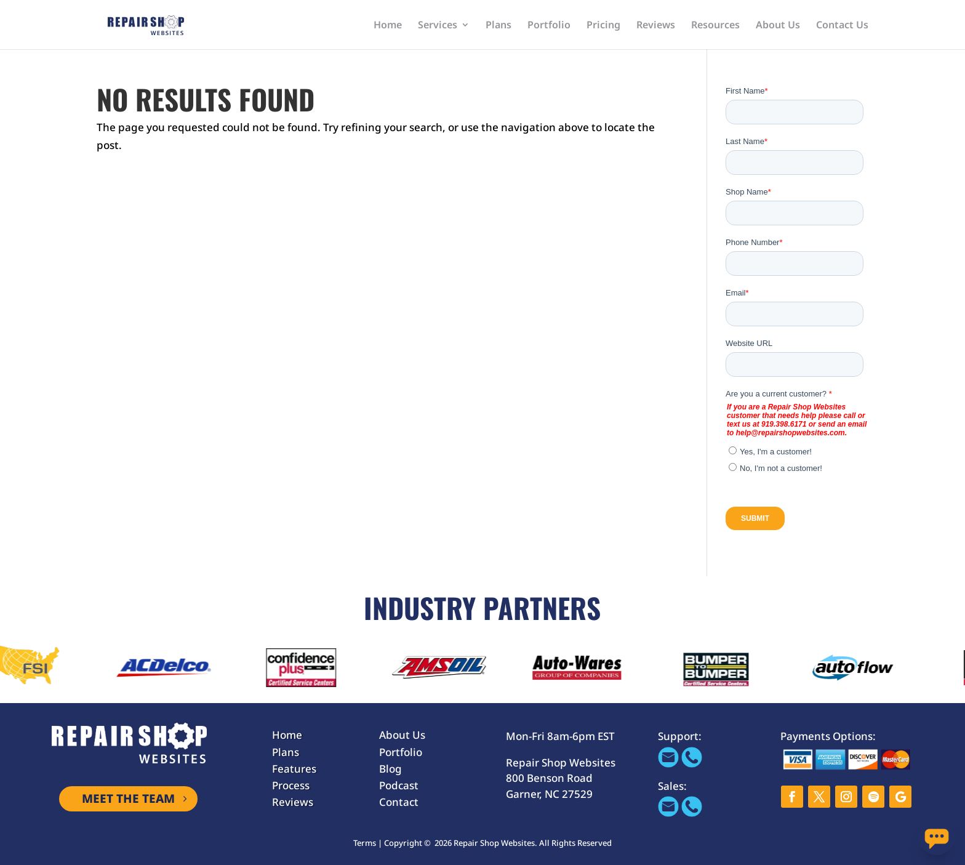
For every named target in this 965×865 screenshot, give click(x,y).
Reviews (655, 25)
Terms (364, 842)
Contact (398, 802)
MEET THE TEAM (128, 799)
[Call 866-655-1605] (691, 764)
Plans (498, 25)
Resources (715, 25)
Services (437, 25)
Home (388, 25)
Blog (390, 769)
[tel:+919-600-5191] (691, 813)
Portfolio (549, 25)
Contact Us (842, 25)
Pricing (603, 25)
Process (291, 785)
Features (294, 769)
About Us (778, 25)
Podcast (398, 785)
